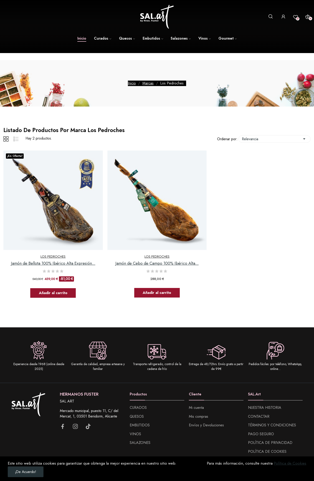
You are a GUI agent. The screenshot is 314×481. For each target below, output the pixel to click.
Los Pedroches (53, 256)
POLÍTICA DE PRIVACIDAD (270, 442)
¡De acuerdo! (25, 471)
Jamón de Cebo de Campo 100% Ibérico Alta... (157, 263)
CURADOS (138, 407)
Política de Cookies (290, 463)
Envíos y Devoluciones (206, 425)
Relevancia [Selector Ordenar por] (274, 139)
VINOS (135, 434)
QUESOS (137, 416)
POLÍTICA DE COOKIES (267, 451)
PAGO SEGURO (261, 434)
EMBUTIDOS (140, 425)
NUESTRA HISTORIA (264, 407)
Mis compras (198, 416)
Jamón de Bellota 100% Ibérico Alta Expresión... (53, 263)
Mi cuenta (196, 407)
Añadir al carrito (53, 292)
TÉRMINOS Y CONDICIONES (272, 425)
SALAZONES (140, 442)
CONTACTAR (258, 416)
